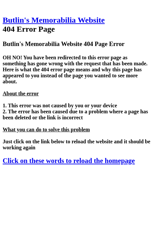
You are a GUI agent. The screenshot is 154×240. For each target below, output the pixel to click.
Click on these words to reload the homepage (69, 160)
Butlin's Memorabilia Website (54, 20)
